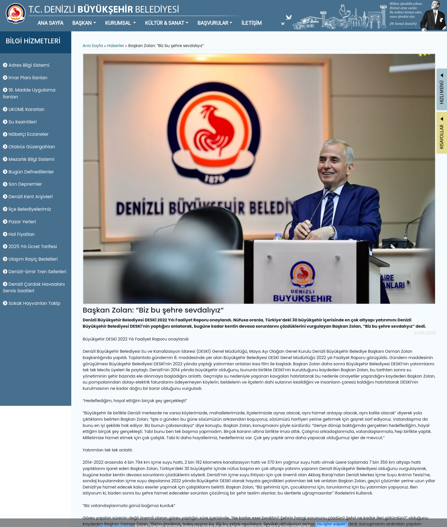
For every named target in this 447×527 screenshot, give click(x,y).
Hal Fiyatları (18, 234)
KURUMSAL (118, 23)
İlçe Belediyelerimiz (27, 209)
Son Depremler (22, 184)
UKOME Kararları (23, 109)
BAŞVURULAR (213, 23)
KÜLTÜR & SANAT (164, 23)
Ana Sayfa (93, 45)
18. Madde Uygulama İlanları (29, 93)
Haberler (115, 45)
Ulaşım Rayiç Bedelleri (30, 259)
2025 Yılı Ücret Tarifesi (30, 246)
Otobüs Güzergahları (29, 146)
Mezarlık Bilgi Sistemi (28, 159)
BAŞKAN (82, 23)
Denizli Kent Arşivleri (28, 196)
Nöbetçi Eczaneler (26, 134)
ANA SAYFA (50, 23)
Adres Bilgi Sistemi (26, 65)
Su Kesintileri (19, 122)
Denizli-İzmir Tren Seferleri (34, 271)
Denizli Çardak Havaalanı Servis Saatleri (34, 287)
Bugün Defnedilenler (28, 172)
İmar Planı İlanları (25, 77)
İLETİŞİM (251, 23)
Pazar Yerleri (19, 221)
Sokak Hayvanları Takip (31, 303)
